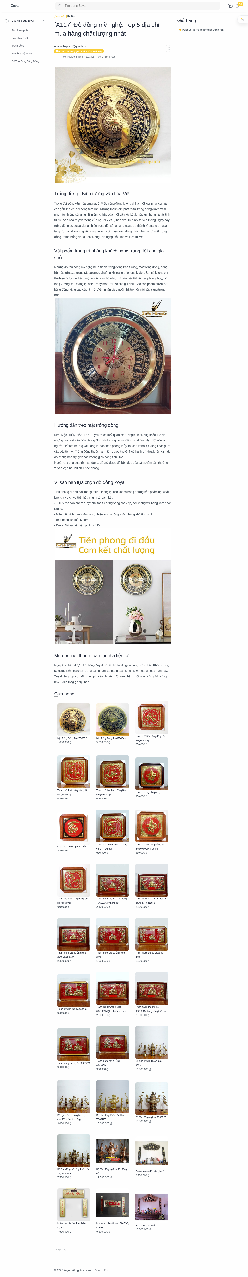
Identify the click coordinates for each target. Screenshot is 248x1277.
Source (99, 1270)
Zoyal (15, 6)
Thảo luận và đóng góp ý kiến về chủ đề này (79, 51)
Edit (106, 1270)
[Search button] (60, 6)
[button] (230, 6)
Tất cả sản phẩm (20, 30)
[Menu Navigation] (7, 6)
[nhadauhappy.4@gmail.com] (70, 46)
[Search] (137, 6)
